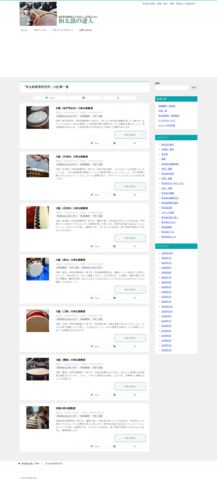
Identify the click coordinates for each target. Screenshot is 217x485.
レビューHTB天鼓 (166, 125)
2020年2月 (166, 297)
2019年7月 (166, 321)
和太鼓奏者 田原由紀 (168, 115)
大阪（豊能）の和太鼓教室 (70, 360)
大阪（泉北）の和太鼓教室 (70, 260)
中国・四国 (166, 178)
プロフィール (39, 30)
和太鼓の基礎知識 (169, 164)
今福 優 (162, 111)
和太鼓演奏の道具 (169, 203)
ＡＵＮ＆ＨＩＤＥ (166, 120)
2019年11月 (167, 311)
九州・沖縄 (166, 188)
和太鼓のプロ (167, 232)
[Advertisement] (108, 56)
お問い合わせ (85, 30)
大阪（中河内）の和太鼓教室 (72, 156)
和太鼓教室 (85, 116)
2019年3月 (166, 340)
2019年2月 (166, 345)
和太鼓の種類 (167, 193)
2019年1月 (166, 350)
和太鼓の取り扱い (169, 217)
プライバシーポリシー (62, 30)
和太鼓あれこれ (168, 236)
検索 (157, 83)
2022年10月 (167, 253)
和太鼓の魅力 (167, 144)
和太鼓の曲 (166, 207)
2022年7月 (166, 258)
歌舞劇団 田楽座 (166, 106)
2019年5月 (166, 331)
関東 (163, 159)
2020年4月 (166, 287)
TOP (30, 463)
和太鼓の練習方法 (169, 198)
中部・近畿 (97, 116)
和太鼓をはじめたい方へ (67, 116)
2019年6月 (166, 326)
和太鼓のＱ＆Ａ (168, 222)
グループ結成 (167, 212)
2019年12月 (167, 306)
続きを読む (135, 135)
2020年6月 (166, 282)
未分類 (164, 154)
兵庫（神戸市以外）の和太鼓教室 (74, 108)
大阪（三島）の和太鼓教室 (70, 311)
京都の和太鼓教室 (65, 408)
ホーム (24, 30)
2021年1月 (166, 263)
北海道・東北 (167, 149)
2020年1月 (166, 301)
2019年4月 (166, 335)
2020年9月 (166, 267)
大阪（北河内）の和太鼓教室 (72, 208)
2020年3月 (166, 292)
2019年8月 (166, 316)
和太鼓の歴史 (167, 173)
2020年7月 (166, 277)
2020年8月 (166, 272)
